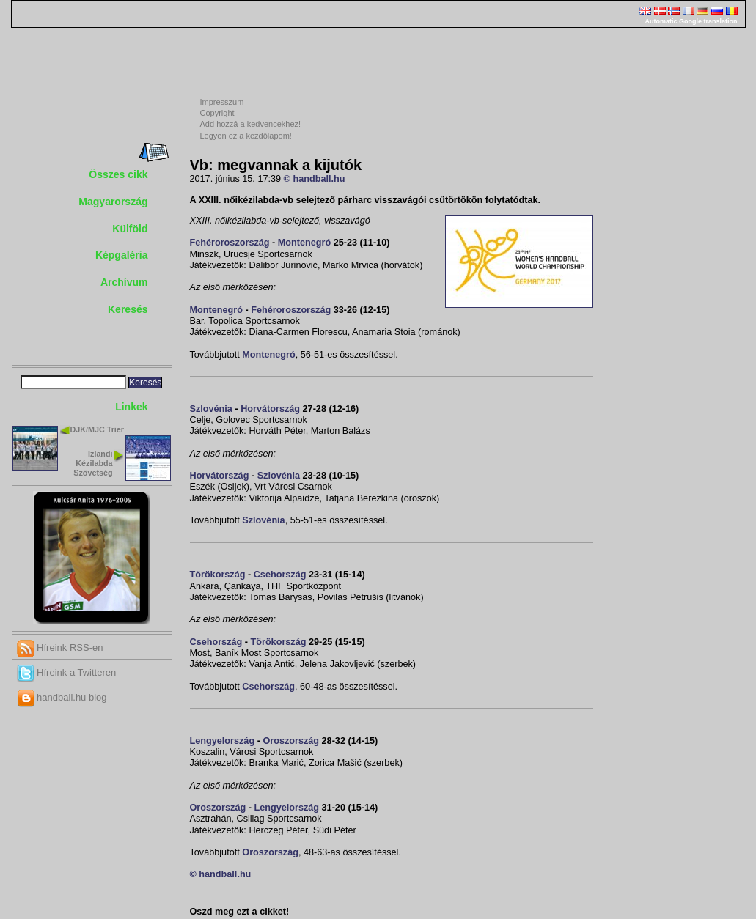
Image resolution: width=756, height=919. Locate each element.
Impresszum (222, 101)
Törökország (218, 574)
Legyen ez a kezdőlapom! (246, 135)
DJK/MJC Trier (97, 429)
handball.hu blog (62, 697)
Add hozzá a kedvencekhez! (250, 123)
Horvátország (270, 409)
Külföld (129, 229)
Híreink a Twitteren (67, 672)
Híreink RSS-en (60, 647)
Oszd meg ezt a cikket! (240, 912)
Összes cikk (118, 174)
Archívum (124, 282)
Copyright (217, 112)
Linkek (131, 407)
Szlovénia (211, 409)
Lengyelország (222, 741)
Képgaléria (121, 255)
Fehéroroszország (230, 242)
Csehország (280, 574)
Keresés (128, 309)
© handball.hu (314, 179)
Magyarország (112, 201)
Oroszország (291, 741)
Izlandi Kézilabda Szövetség (92, 463)
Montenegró (304, 242)
